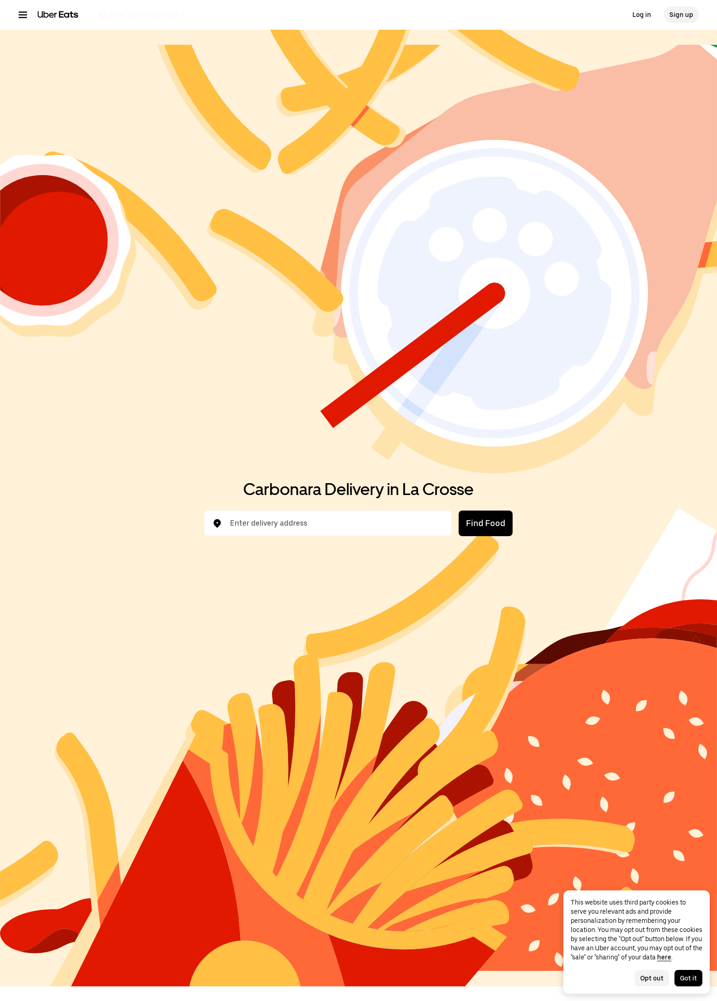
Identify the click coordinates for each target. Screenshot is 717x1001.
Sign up (681, 14)
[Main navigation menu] (23, 15)
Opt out (651, 978)
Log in (641, 14)
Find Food (485, 523)
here (664, 957)
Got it (688, 978)
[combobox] (335, 523)
